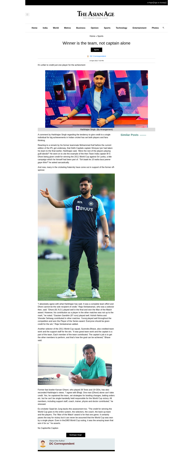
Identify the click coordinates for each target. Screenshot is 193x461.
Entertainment (140, 28)
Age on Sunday (160, 3)
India (45, 28)
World (56, 28)
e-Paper (150, 3)
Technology (121, 28)
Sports (107, 28)
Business (80, 28)
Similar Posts (129, 134)
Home (34, 28)
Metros (67, 28)
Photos (155, 28)
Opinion (94, 28)
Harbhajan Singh (75, 435)
